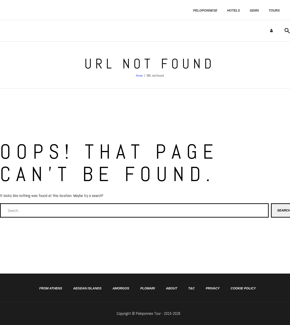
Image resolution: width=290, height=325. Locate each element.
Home (139, 76)
